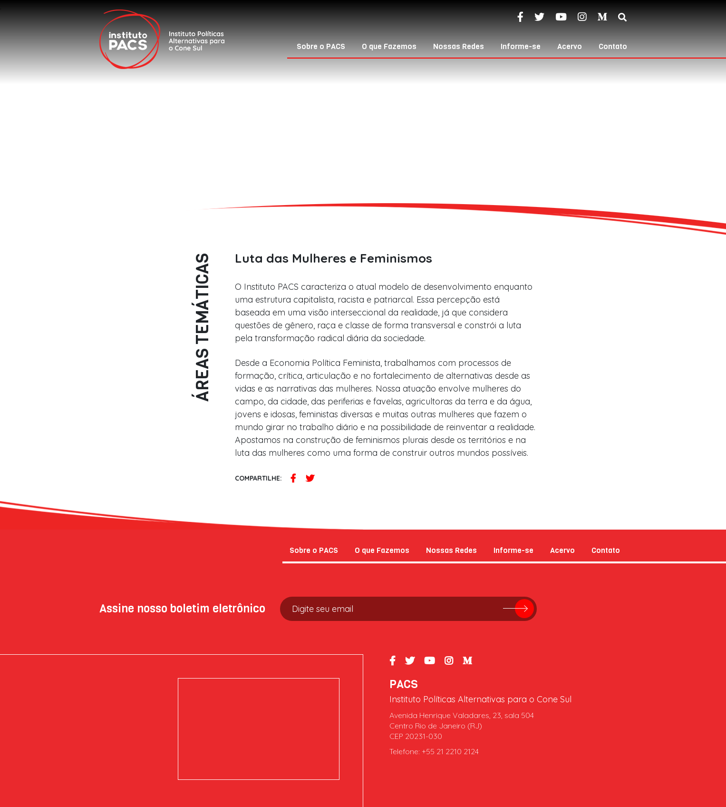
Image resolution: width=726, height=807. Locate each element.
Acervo (569, 46)
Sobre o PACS (321, 46)
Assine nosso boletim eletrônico (182, 608)
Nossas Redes (458, 46)
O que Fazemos (389, 46)
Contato (613, 46)
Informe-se (521, 46)
